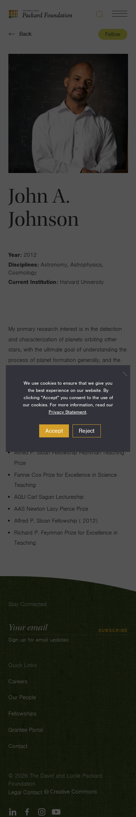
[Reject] (121, 373)
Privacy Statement (67, 412)
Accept (54, 431)
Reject (87, 431)
